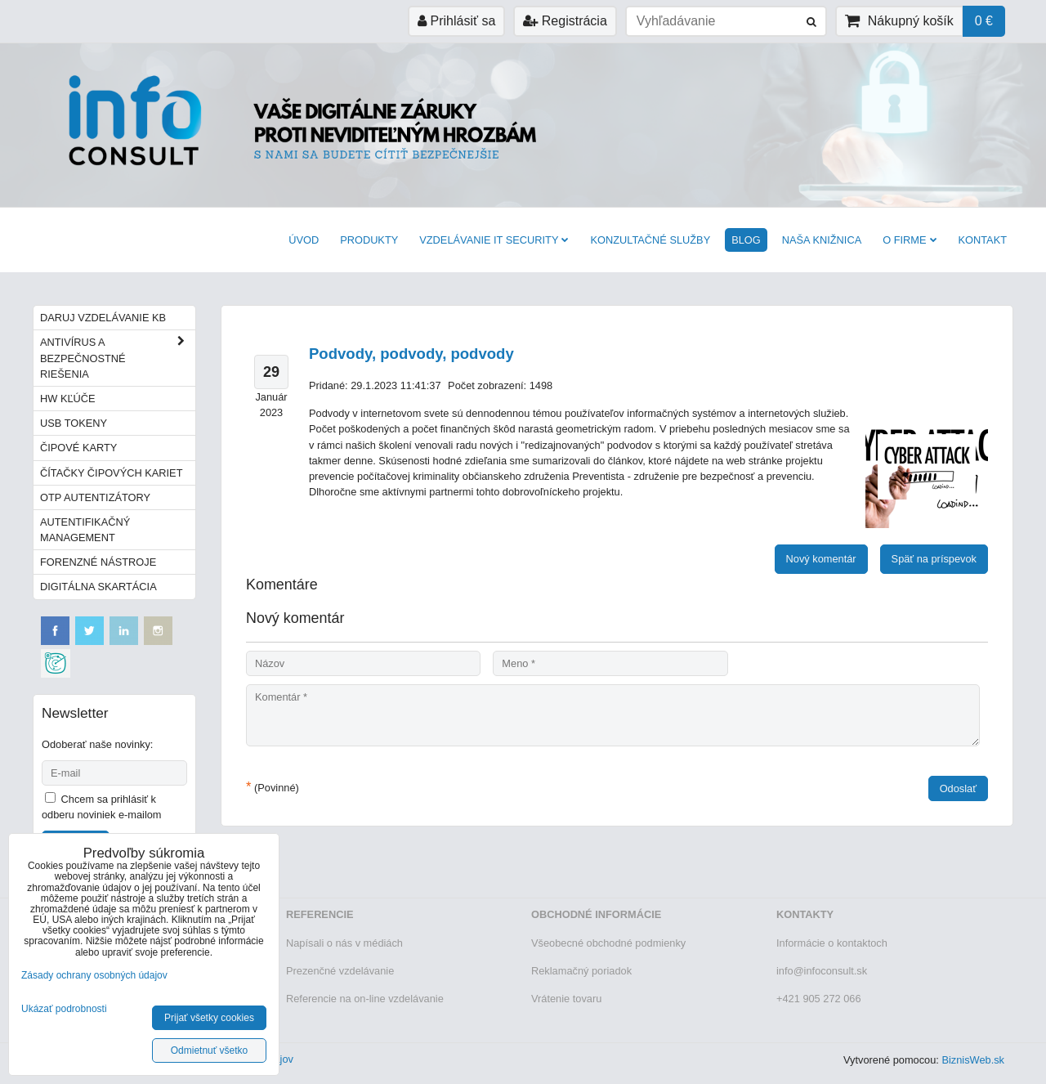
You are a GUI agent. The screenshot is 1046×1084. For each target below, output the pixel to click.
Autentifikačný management (85, 530)
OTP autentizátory (95, 497)
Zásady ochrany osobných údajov (94, 975)
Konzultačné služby (650, 240)
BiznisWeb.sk (972, 1060)
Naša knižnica (821, 240)
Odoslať (958, 788)
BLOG (746, 240)
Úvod (303, 240)
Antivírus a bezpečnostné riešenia (117, 358)
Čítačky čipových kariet (111, 473)
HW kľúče (68, 398)
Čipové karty (78, 447)
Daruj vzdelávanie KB (103, 317)
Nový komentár (821, 559)
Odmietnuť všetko (209, 1050)
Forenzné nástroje (98, 562)
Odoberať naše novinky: (97, 744)
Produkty (369, 240)
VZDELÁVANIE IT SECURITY (494, 240)
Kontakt (983, 240)
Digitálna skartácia (98, 586)
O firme (909, 240)
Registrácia (564, 21)
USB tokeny (73, 423)
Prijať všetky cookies (209, 1018)
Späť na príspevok (934, 559)
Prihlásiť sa (456, 21)
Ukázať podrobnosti (64, 1009)
